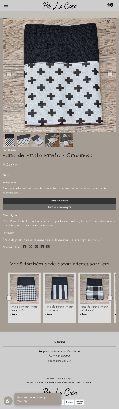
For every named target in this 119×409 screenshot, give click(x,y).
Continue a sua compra (59, 207)
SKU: (6, 175)
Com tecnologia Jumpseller (77, 382)
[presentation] (9, 74)
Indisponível (9, 182)
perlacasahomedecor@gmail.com (59, 351)
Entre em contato (59, 200)
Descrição (10, 215)
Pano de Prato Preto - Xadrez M (24, 308)
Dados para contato (60, 361)
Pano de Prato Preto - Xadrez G (94, 308)
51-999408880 (59, 356)
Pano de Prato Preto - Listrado (59, 308)
